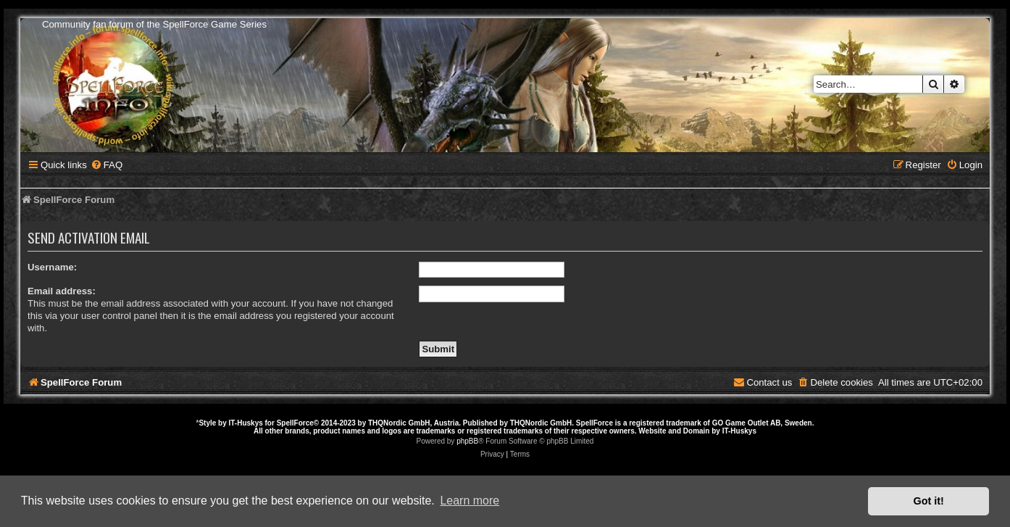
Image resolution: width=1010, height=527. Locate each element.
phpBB (467, 441)
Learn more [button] (469, 500)
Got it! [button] (929, 501)
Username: (52, 267)
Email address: (62, 291)
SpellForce (295, 423)
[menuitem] (106, 164)
